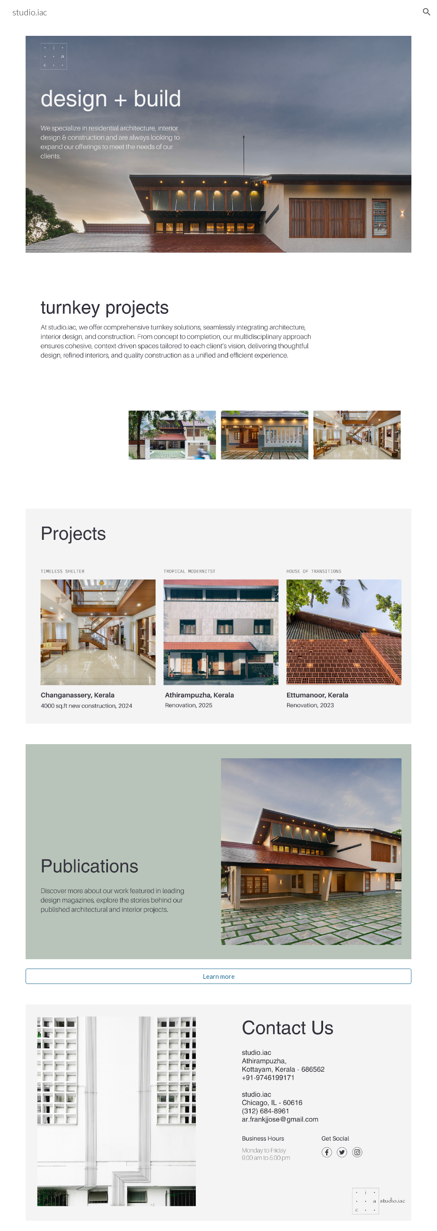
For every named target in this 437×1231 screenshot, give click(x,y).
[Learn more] (218, 976)
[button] (427, 12)
